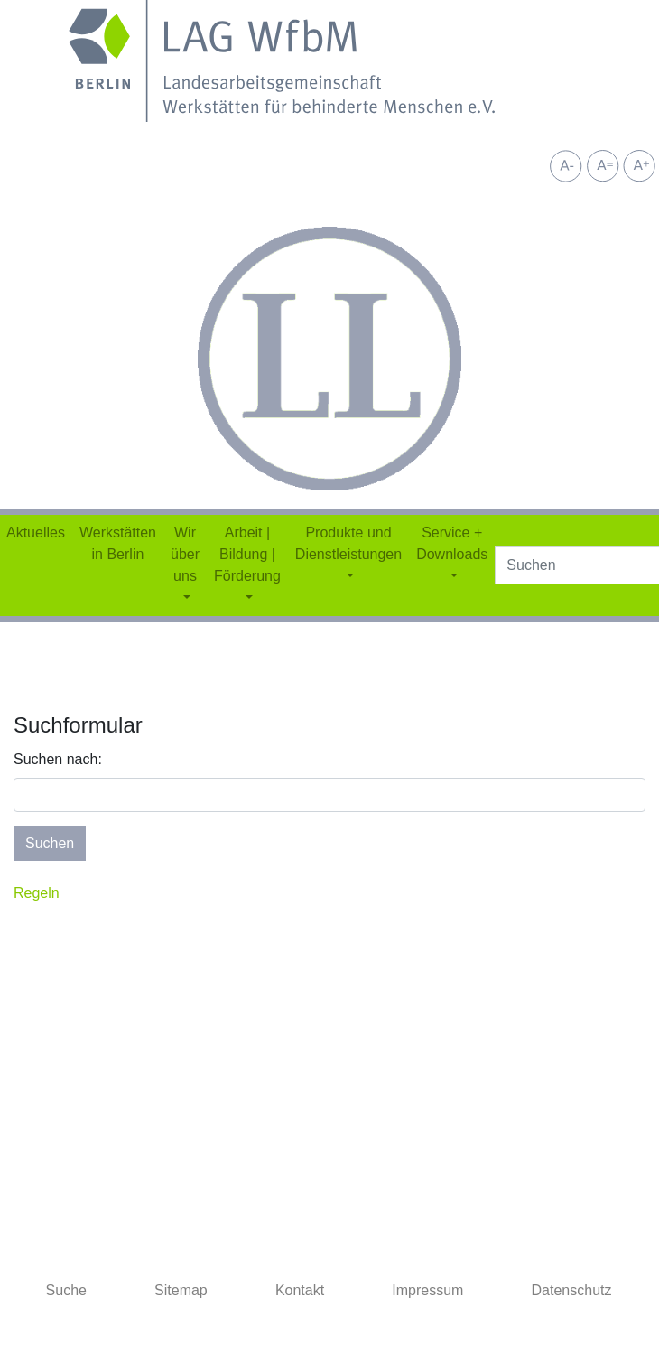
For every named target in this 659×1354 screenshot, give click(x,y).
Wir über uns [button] (185, 554)
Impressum (427, 1290)
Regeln (37, 893)
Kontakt (299, 1290)
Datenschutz (572, 1290)
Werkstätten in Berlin (117, 543)
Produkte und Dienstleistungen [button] (348, 543)
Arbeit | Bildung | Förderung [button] (247, 554)
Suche (66, 1290)
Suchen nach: (58, 759)
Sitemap (181, 1290)
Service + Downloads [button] (451, 543)
